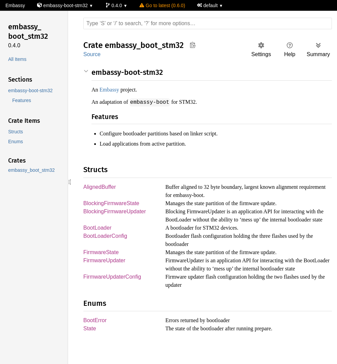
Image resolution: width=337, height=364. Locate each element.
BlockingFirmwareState (112, 203)
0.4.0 (115, 6)
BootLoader (97, 236)
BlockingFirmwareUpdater (115, 212)
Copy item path (192, 45)
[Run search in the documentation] (207, 23)
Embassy (14, 6)
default (210, 6)
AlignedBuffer (100, 187)
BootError (95, 337)
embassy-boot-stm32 (63, 6)
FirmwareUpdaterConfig (112, 294)
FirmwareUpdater (105, 269)
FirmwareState (101, 261)
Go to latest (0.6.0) (163, 6)
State (90, 346)
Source (91, 54)
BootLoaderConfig (105, 245)
